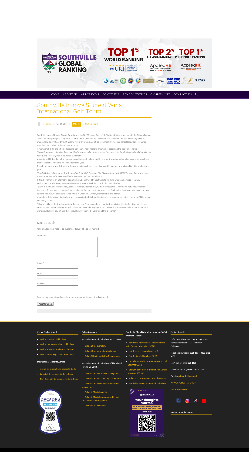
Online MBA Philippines (95, 409)
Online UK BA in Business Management (102, 377)
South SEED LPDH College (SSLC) (143, 355)
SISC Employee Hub (179, 393)
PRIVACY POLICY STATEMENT (183, 386)
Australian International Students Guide (58, 372)
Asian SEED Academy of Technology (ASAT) (148, 382)
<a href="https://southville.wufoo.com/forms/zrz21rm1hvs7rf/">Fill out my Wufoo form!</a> (124, 14)
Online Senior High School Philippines (57, 358)
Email (40, 277)
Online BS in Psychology (95, 349)
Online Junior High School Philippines (57, 353)
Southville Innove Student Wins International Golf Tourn (79, 108)
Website (40, 287)
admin (49, 124)
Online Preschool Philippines (53, 343)
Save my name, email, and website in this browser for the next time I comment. (72, 301)
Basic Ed (76, 124)
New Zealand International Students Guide (59, 382)
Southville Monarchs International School (147, 387)
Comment (42, 235)
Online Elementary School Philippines (57, 348)
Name (40, 267)
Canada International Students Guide (56, 378)
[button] (197, 94)
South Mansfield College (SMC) (143, 360)
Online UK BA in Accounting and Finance (103, 382)
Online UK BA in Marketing (97, 396)
